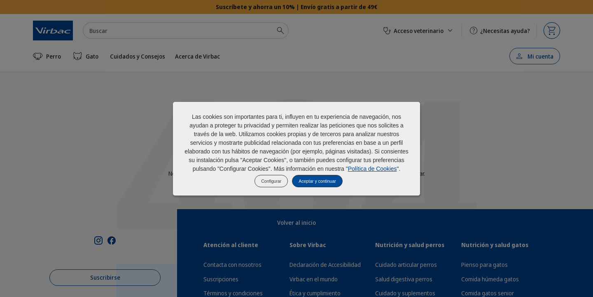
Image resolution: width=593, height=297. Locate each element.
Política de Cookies (372, 168)
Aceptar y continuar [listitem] (317, 181)
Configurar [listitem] (271, 181)
